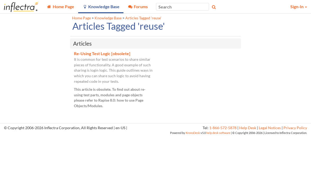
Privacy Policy (295, 128)
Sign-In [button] (298, 6)
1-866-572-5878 (223, 128)
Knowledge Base (108, 18)
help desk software (218, 132)
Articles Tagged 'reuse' (143, 18)
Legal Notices (270, 128)
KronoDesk (193, 132)
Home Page (81, 18)
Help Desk (247, 128)
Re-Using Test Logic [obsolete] (102, 53)
